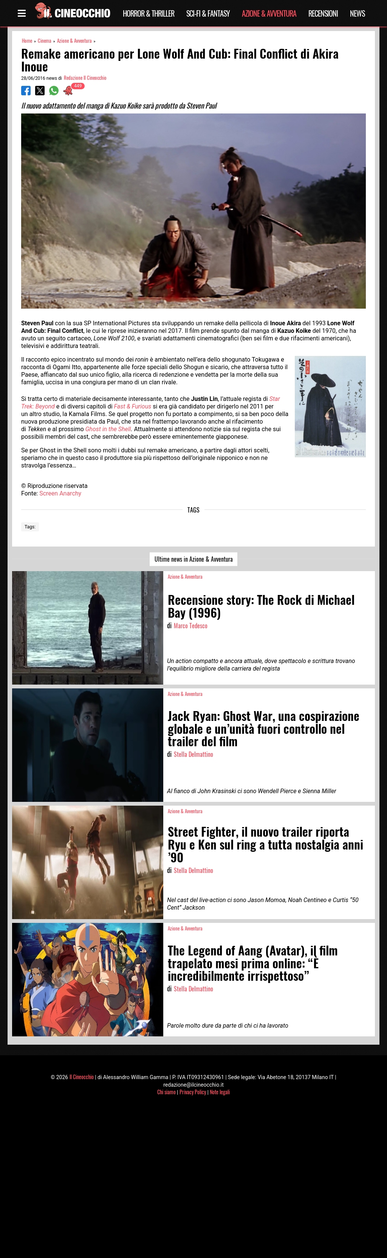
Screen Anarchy (60, 493)
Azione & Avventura (269, 13)
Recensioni (323, 13)
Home (27, 40)
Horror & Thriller (148, 13)
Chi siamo (166, 1092)
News (357, 13)
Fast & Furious (133, 406)
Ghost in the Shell (108, 429)
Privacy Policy (193, 1092)
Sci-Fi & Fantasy (208, 13)
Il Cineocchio (82, 1077)
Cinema (44, 40)
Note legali (220, 1092)
